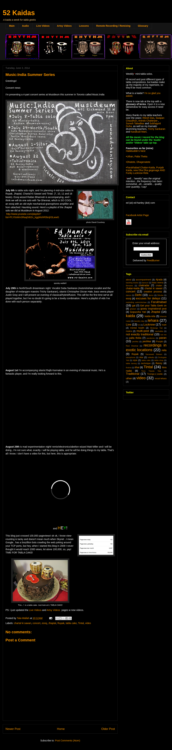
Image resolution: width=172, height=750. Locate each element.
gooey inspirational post (153, 308)
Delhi (138, 295)
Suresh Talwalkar (135, 123)
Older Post (108, 729)
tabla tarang (131, 363)
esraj (44, 623)
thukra (128, 367)
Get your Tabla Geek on (153, 305)
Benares (129, 286)
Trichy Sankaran (156, 129)
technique (146, 363)
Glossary (143, 25)
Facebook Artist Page (137, 215)
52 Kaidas (19, 13)
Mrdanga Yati (156, 328)
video (88, 623)
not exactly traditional (139, 334)
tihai (137, 367)
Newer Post (13, 729)
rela (164, 350)
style (135, 360)
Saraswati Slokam (154, 354)
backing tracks (132, 283)
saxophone (130, 357)
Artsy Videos (64, 25)
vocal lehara (160, 378)
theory (159, 363)
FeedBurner (153, 260)
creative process (153, 291)
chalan (159, 285)
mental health (137, 328)
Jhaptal (52, 623)
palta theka (135, 338)
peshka (135, 341)
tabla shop (158, 360)
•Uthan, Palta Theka (136, 156)
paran (162, 337)
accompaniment (143, 280)
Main (12, 25)
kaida (130, 316)
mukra (129, 331)
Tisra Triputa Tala (151, 371)
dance (128, 295)
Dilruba (160, 295)
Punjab (159, 341)
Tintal (81, 623)
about (128, 280)
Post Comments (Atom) (67, 740)
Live (128, 324)
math (164, 325)
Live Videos (43, 25)
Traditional (132, 373)
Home (61, 729)
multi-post (143, 331)
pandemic (151, 338)
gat (133, 305)
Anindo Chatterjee (148, 120)
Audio (25, 25)
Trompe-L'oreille (155, 374)
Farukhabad (158, 302)
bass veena (157, 282)
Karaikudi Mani (139, 131)
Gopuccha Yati (138, 312)
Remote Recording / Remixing (113, 25)
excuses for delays (148, 298)
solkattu (151, 357)
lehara (153, 320)
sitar (141, 357)
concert (36, 623)
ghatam (133, 309)
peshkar (147, 341)
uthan (129, 378)
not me (163, 335)
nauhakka (159, 331)
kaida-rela (150, 316)
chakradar (144, 285)
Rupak (60, 623)
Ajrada (159, 279)
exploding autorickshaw (136, 302)
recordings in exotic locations (146, 347)
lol (139, 325)
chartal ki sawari (22, 623)
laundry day (139, 321)
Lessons (84, 25)
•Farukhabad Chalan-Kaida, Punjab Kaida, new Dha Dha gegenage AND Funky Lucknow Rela (145, 170)
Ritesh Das (148, 118)
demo (151, 295)
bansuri (145, 283)
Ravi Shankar (132, 346)
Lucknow (149, 324)
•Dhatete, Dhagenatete (138, 162)
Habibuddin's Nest (135, 151)
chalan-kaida (132, 288)
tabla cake (71, 623)
